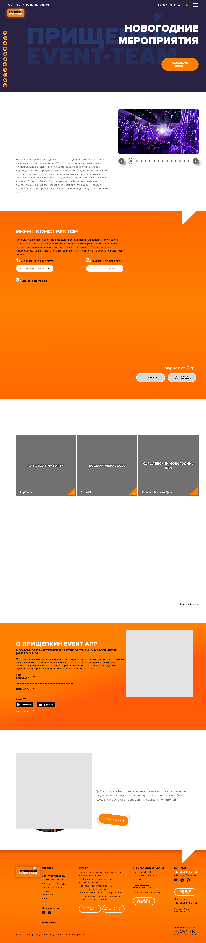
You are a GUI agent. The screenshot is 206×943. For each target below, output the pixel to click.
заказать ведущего (144, 901)
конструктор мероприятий (113, 908)
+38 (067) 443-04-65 (168, 5)
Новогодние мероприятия (92, 889)
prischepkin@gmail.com (186, 875)
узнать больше (23, 711)
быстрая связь (185, 892)
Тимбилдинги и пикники (90, 875)
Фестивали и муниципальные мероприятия (100, 892)
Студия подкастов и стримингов (95, 899)
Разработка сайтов (185, 927)
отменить (151, 377)
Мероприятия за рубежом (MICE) (95, 885)
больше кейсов (187, 604)
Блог (44, 901)
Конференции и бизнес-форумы (95, 879)
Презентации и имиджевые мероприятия (100, 872)
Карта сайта (49, 922)
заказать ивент (180, 64)
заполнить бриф (113, 819)
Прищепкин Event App (144, 872)
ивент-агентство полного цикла (53, 878)
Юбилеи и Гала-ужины (90, 882)
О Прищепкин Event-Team (55, 884)
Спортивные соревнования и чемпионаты (100, 896)
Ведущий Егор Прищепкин (146, 892)
